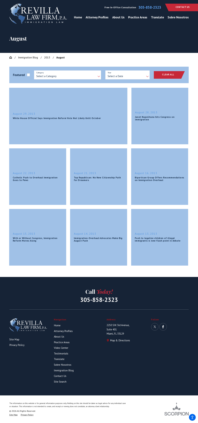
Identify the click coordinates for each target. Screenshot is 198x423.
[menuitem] (79, 17)
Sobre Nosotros (62, 364)
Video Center (61, 347)
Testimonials (61, 353)
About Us (59, 336)
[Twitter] (155, 327)
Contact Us (183, 7)
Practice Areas (62, 342)
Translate (59, 359)
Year (109, 73)
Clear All (168, 74)
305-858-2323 (149, 7)
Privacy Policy (16, 345)
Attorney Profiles (63, 331)
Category (40, 73)
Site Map (14, 339)
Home (57, 325)
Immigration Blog (28, 57)
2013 (47, 57)
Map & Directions (120, 340)
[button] (192, 417)
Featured (19, 75)
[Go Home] (12, 57)
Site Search (60, 381)
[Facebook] (163, 327)
